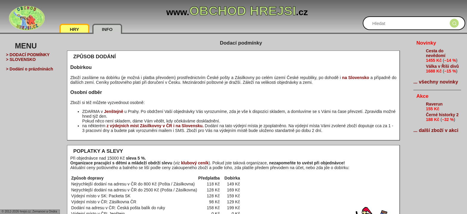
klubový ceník (195, 162)
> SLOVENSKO (21, 59)
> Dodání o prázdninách (29, 69)
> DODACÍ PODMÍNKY (28, 54)
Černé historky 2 (442, 114)
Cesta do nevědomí (435, 53)
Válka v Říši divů (442, 66)
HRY (74, 29)
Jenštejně (113, 111)
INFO (107, 29)
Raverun (434, 104)
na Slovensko (355, 77)
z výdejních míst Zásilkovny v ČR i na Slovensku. (155, 125)
